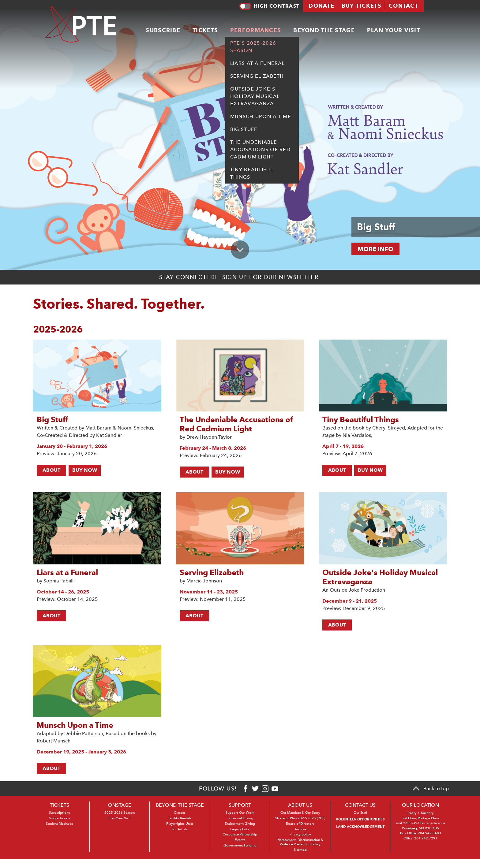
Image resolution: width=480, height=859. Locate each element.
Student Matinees (59, 824)
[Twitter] (255, 788)
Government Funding (240, 845)
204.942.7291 (425, 838)
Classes (180, 813)
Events (240, 840)
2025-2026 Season (119, 813)
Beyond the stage (323, 29)
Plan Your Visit (119, 818)
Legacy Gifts (239, 829)
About (51, 470)
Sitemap (300, 850)
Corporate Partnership (240, 834)
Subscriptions (59, 813)
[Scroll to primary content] (240, 249)
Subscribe (163, 29)
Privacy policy (300, 834)
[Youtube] (275, 788)
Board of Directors (300, 824)
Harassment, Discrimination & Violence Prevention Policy (300, 842)
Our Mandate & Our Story (300, 813)
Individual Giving (240, 818)
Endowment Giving (240, 824)
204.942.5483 (429, 833)
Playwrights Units (179, 824)
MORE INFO (375, 249)
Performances (255, 29)
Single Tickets (59, 818)
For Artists (180, 829)
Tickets (205, 29)
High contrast (269, 5)
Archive (300, 829)
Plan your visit (393, 29)
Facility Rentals (179, 818)
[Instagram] (265, 788)
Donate (321, 5)
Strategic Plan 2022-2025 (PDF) (300, 818)
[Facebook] (245, 788)
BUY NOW (84, 470)
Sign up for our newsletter (270, 277)
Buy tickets (361, 5)
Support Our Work (240, 813)
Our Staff (360, 813)
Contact (403, 5)
